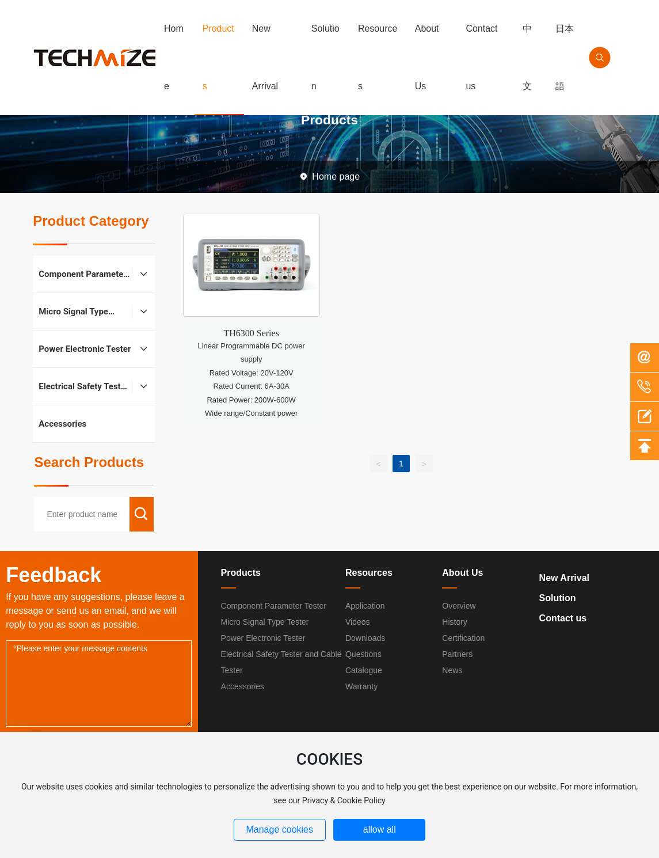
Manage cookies (279, 829)
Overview (458, 605)
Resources (369, 573)
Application (365, 605)
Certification (463, 638)
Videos (357, 622)
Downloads (365, 638)
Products (241, 573)
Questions (363, 654)
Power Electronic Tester (263, 638)
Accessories (242, 686)
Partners (457, 654)
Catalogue (363, 670)
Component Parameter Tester (273, 605)
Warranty (361, 686)
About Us (462, 573)
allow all (379, 829)
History (454, 622)
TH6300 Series (251, 333)
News (452, 670)
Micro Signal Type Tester (265, 622)
